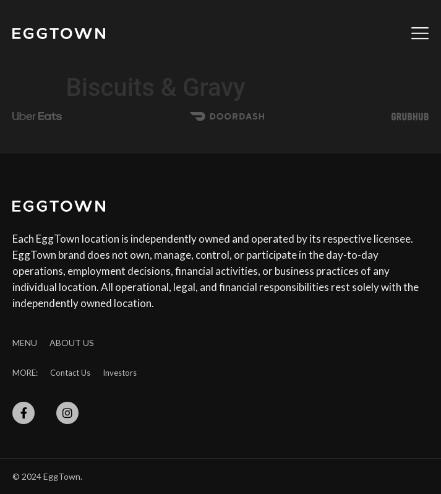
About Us (71, 343)
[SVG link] (58, 33)
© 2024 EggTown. (47, 476)
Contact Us (70, 373)
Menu (24, 343)
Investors (120, 373)
